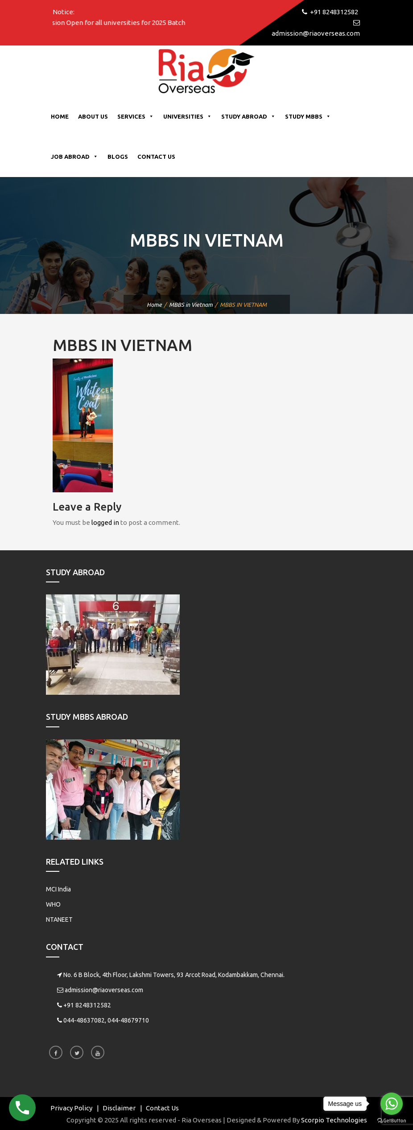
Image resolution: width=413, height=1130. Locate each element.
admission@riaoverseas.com (104, 990)
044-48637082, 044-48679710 (106, 1020)
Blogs (117, 156)
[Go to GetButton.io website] (391, 1121)
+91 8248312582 (87, 1005)
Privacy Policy (71, 1108)
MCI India (58, 889)
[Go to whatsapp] (391, 1104)
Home (60, 116)
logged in (105, 522)
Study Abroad (248, 116)
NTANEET (59, 919)
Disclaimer (119, 1108)
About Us (93, 116)
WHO (53, 904)
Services (135, 116)
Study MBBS (308, 116)
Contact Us (156, 156)
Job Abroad (74, 156)
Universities (187, 116)
